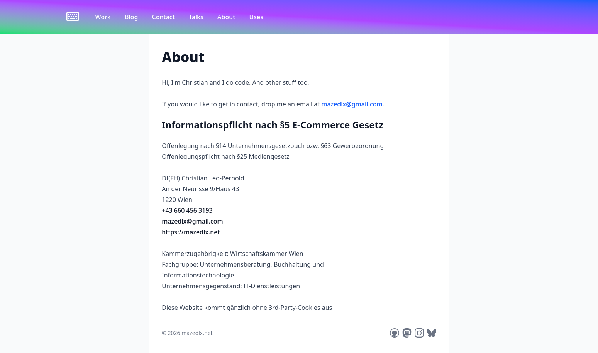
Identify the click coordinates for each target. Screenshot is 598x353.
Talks (197, 17)
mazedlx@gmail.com (351, 104)
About (227, 17)
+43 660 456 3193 (187, 210)
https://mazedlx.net (191, 232)
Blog (132, 17)
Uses (256, 17)
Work (103, 17)
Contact (164, 17)
